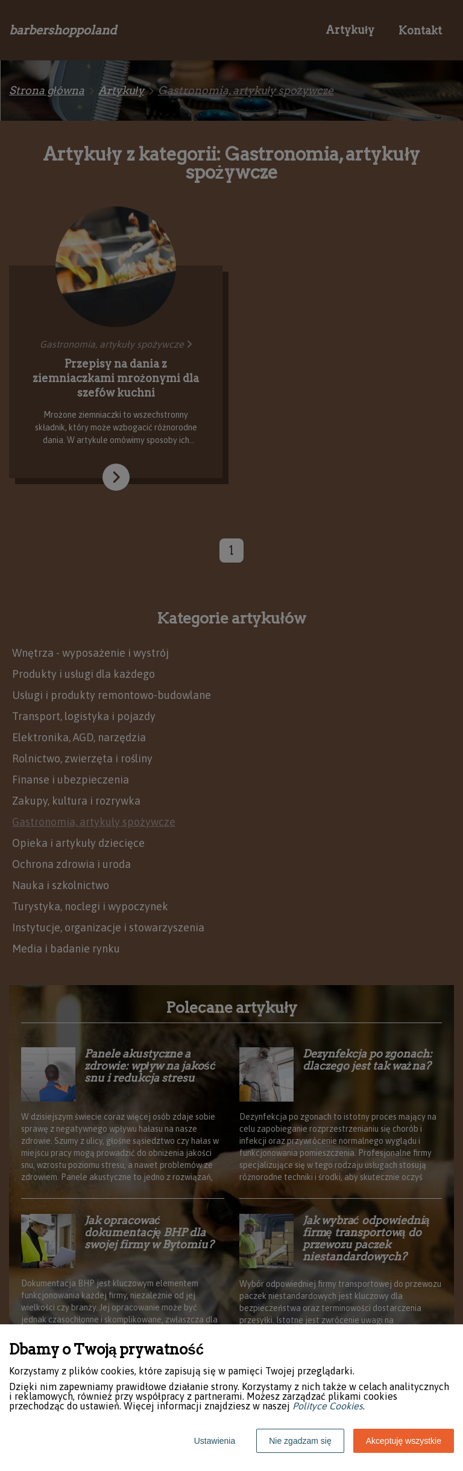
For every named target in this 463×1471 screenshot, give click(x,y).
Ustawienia (214, 1441)
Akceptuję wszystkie (403, 1441)
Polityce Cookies (327, 1405)
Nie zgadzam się (300, 1441)
